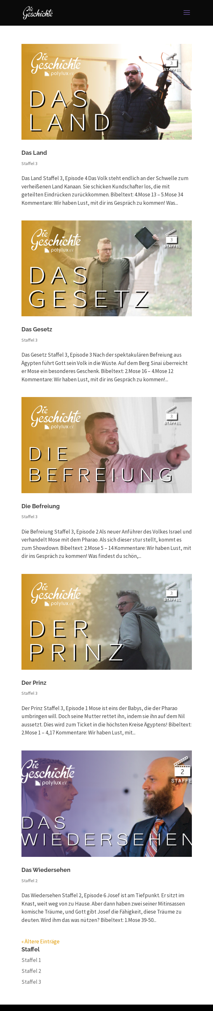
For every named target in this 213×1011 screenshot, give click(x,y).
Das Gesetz (36, 329)
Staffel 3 (29, 163)
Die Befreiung (40, 506)
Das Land (34, 152)
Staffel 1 (31, 960)
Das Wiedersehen (45, 869)
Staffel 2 (29, 880)
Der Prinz (33, 682)
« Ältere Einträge (40, 941)
